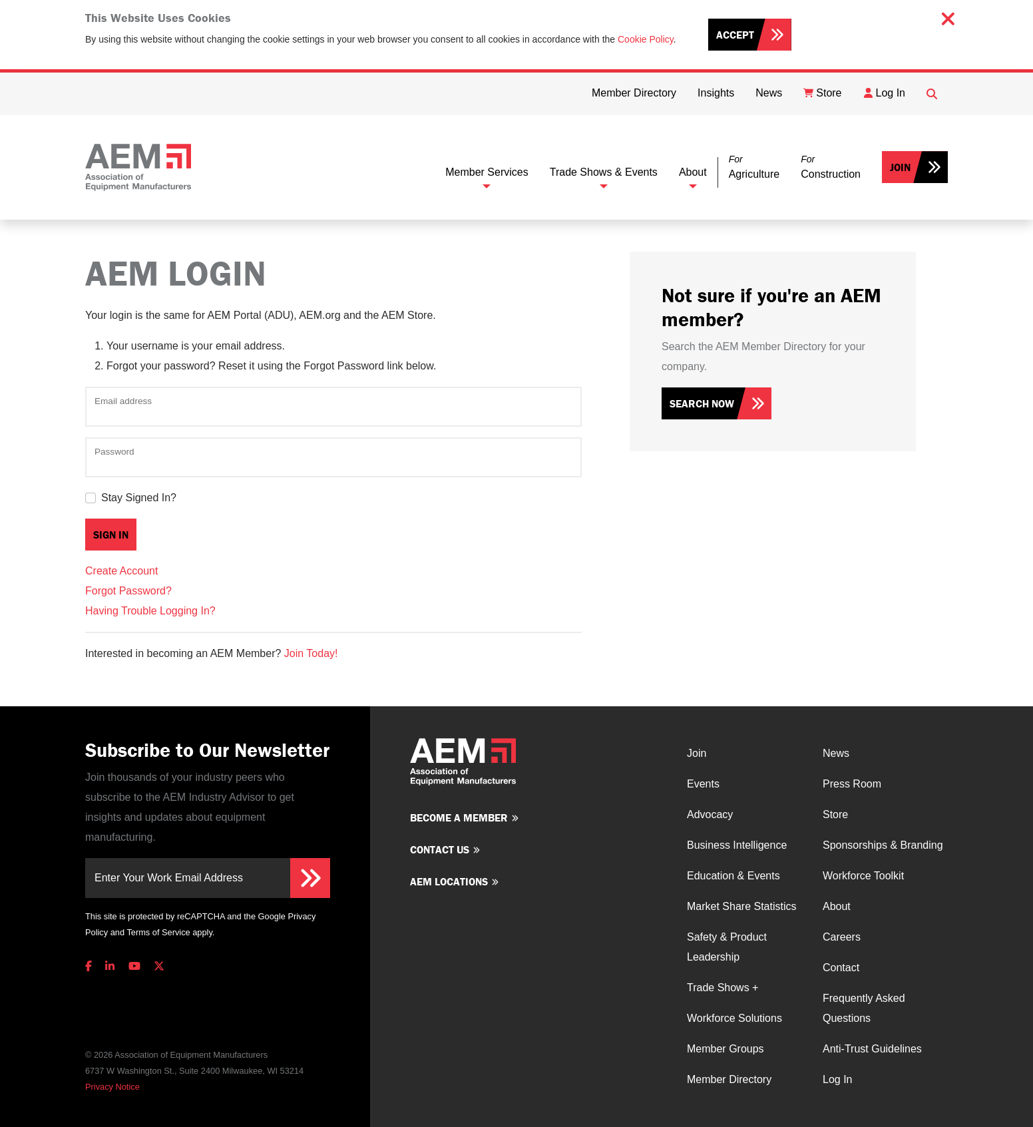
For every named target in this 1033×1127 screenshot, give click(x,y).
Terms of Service (158, 932)
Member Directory (729, 1079)
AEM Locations (449, 881)
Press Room (852, 783)
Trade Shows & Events (604, 172)
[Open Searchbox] (932, 94)
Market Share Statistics (742, 906)
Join (900, 167)
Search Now (702, 403)
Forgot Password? (128, 590)
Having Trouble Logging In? (150, 610)
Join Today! (311, 653)
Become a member (459, 817)
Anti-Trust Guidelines (872, 1048)
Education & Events (733, 875)
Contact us (439, 849)
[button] (754, 167)
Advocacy (710, 814)
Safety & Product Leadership (727, 947)
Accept (735, 34)
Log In (837, 1079)
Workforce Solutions (734, 1018)
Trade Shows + (722, 987)
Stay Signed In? (138, 497)
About (693, 172)
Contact (841, 967)
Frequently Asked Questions (864, 1008)
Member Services (486, 172)
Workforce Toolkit (863, 875)
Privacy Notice (112, 1087)
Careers (842, 937)
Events (703, 783)
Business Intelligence (737, 845)
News (836, 753)
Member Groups (725, 1048)
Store (835, 814)
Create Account (121, 570)
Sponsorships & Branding (883, 845)
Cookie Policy (646, 39)
